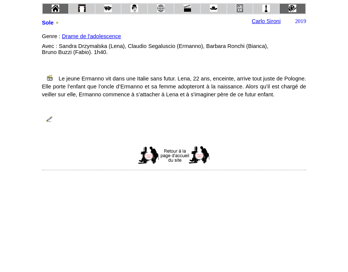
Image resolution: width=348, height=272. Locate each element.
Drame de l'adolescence (91, 36)
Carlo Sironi (266, 21)
